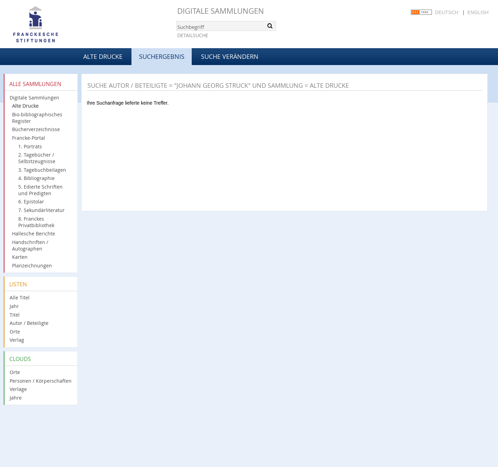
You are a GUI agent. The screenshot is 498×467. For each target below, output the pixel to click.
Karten (20, 257)
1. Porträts (30, 146)
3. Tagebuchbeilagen (42, 170)
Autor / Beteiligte (29, 323)
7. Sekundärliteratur (41, 210)
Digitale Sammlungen (220, 11)
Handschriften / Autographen (30, 245)
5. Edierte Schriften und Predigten (40, 190)
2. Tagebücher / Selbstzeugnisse (36, 157)
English (477, 12)
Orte (15, 331)
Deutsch (446, 12)
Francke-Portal (28, 138)
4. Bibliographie (36, 178)
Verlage (18, 389)
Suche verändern (229, 56)
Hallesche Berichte (33, 233)
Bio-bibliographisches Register (37, 117)
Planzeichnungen (32, 265)
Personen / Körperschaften (41, 381)
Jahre (16, 397)
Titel (15, 314)
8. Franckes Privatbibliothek (36, 222)
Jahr (14, 306)
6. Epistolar (31, 201)
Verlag (17, 340)
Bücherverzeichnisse (36, 129)
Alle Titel (20, 297)
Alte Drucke (103, 56)
